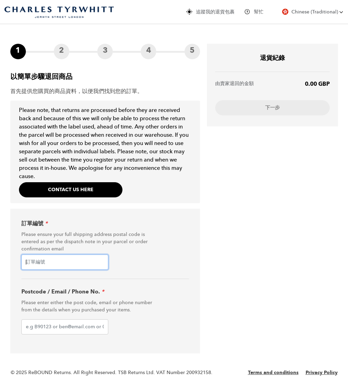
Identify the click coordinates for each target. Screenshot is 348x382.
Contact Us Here (70, 189)
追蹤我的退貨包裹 (210, 12)
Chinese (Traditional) (312, 12)
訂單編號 (34, 224)
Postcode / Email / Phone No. (62, 292)
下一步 (272, 107)
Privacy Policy (322, 372)
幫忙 (254, 12)
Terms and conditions (273, 372)
